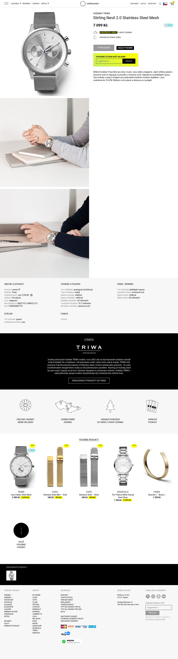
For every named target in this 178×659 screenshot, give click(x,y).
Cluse (35, 602)
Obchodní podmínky (69, 621)
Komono (36, 612)
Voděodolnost (67, 605)
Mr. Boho (37, 619)
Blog (63, 612)
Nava (35, 621)
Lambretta (37, 614)
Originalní (8, 614)
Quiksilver (37, 626)
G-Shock (36, 607)
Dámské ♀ (8, 597)
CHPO (35, 600)
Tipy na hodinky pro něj (71, 609)
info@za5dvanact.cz (124, 602)
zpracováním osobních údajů (155, 619)
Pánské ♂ (8, 595)
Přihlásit (152, 613)
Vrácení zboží (67, 600)
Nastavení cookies (69, 616)
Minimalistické (10, 612)
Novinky (7, 621)
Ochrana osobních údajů (72, 619)
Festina (36, 605)
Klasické (8, 605)
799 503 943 (122, 605)
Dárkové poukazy (12, 626)
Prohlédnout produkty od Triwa (89, 381)
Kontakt (64, 595)
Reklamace (65, 602)
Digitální (8, 602)
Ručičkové (8, 600)
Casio (35, 597)
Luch (35, 616)
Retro (6, 616)
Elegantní (8, 607)
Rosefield (37, 628)
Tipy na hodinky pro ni (70, 607)
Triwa (106, 13)
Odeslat (129, 61)
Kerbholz (37, 609)
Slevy (6, 623)
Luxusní (7, 609)
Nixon (35, 623)
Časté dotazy (67, 597)
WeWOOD (36, 633)
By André (36, 595)
